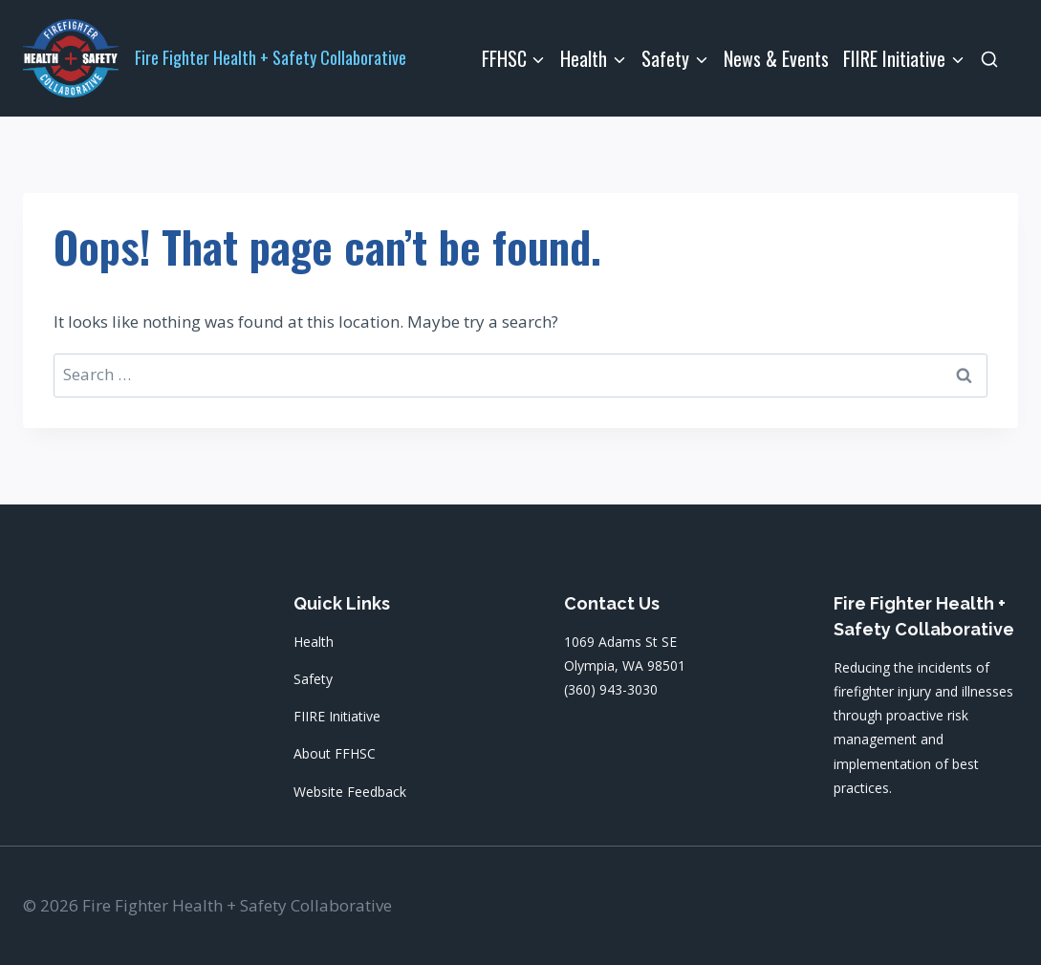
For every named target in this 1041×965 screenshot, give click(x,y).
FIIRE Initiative (336, 716)
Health (313, 642)
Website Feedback (349, 792)
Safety (313, 679)
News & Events (776, 58)
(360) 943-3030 (611, 689)
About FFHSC (334, 753)
